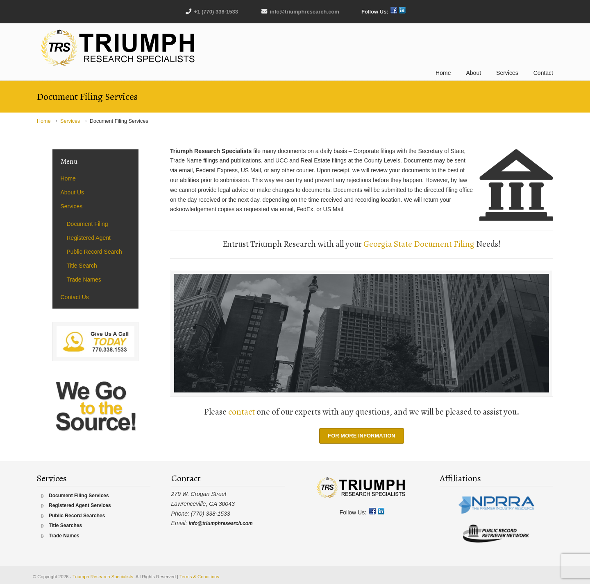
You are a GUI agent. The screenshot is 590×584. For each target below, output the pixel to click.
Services (70, 121)
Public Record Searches (77, 516)
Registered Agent (89, 238)
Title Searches (65, 525)
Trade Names (84, 279)
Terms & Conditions (199, 576)
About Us (72, 192)
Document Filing (87, 224)
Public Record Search (94, 251)
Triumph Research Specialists (119, 48)
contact (241, 411)
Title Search (82, 265)
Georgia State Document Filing (418, 244)
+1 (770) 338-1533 (216, 12)
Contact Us (75, 297)
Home (44, 121)
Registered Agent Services (80, 505)
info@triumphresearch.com (304, 12)
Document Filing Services (79, 495)
